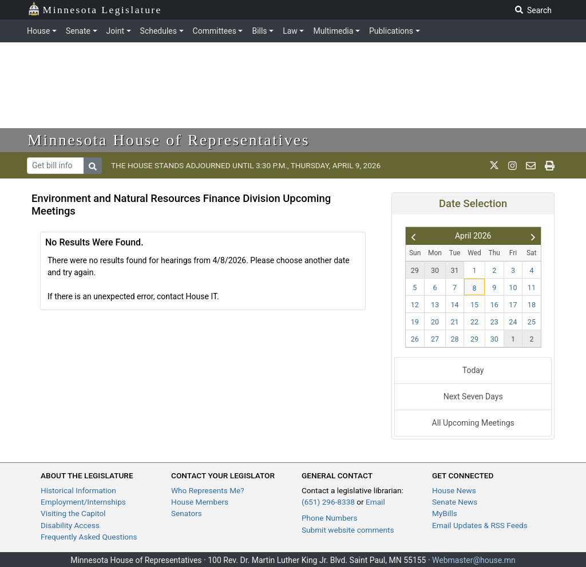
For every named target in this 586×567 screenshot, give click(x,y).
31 (455, 270)
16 (494, 304)
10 (513, 287)
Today (473, 370)
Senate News (454, 501)
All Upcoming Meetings (473, 422)
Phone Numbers (329, 517)
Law (290, 30)
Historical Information (78, 490)
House (38, 30)
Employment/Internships (83, 501)
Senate (78, 30)
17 (513, 304)
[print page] (549, 165)
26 (415, 339)
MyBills (444, 513)
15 (474, 304)
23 (494, 322)
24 (513, 322)
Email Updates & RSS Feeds (480, 525)
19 (415, 322)
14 (455, 304)
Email (375, 501)
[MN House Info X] (494, 165)
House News (454, 490)
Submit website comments (348, 529)
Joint (115, 30)
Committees (214, 30)
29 (415, 270)
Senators (186, 513)
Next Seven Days (473, 396)
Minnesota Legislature (94, 8)
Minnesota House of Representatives (168, 140)
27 (435, 339)
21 (455, 322)
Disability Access (70, 525)
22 (474, 322)
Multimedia (333, 30)
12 (415, 304)
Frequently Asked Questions (89, 536)
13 (435, 304)
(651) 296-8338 (328, 501)
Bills (259, 30)
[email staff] (530, 165)
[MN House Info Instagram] (512, 165)
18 (532, 304)
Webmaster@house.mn (474, 560)
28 (455, 339)
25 (532, 322)
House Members (199, 501)
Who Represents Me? (207, 490)
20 (435, 322)
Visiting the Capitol (73, 513)
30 (435, 270)
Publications (391, 30)
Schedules (158, 30)
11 (532, 287)
